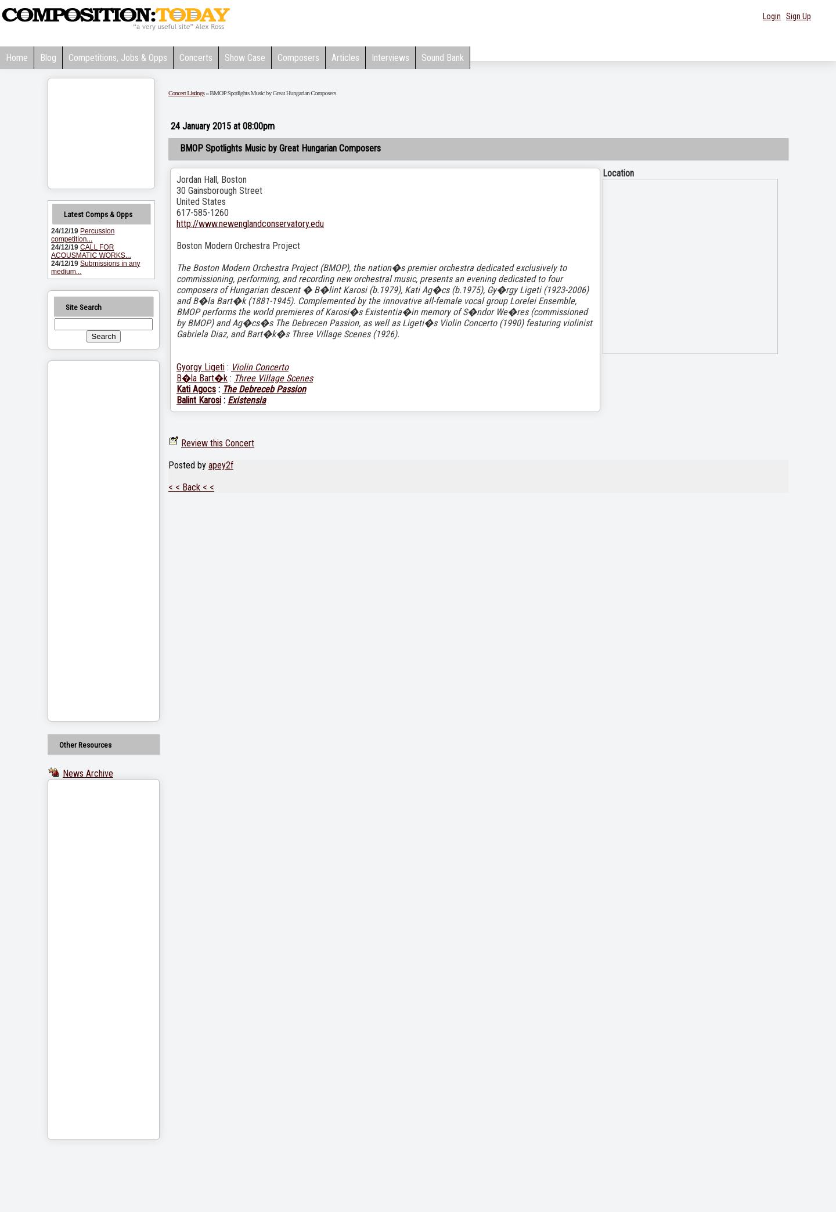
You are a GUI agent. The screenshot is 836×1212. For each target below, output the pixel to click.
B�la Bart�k (202, 378)
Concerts (195, 57)
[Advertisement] (89, 541)
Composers (298, 57)
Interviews (390, 57)
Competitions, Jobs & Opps (118, 57)
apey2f (220, 465)
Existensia (247, 400)
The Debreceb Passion (264, 389)
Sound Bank (442, 57)
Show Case (245, 57)
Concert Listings (186, 92)
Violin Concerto (260, 367)
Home (17, 57)
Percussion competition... (82, 235)
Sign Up (798, 16)
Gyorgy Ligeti (200, 367)
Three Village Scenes (273, 378)
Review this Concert (217, 443)
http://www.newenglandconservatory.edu (250, 223)
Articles (345, 57)
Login (772, 16)
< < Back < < (191, 487)
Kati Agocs (196, 389)
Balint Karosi (198, 400)
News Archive (88, 773)
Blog (48, 57)
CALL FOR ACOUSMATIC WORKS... (91, 251)
